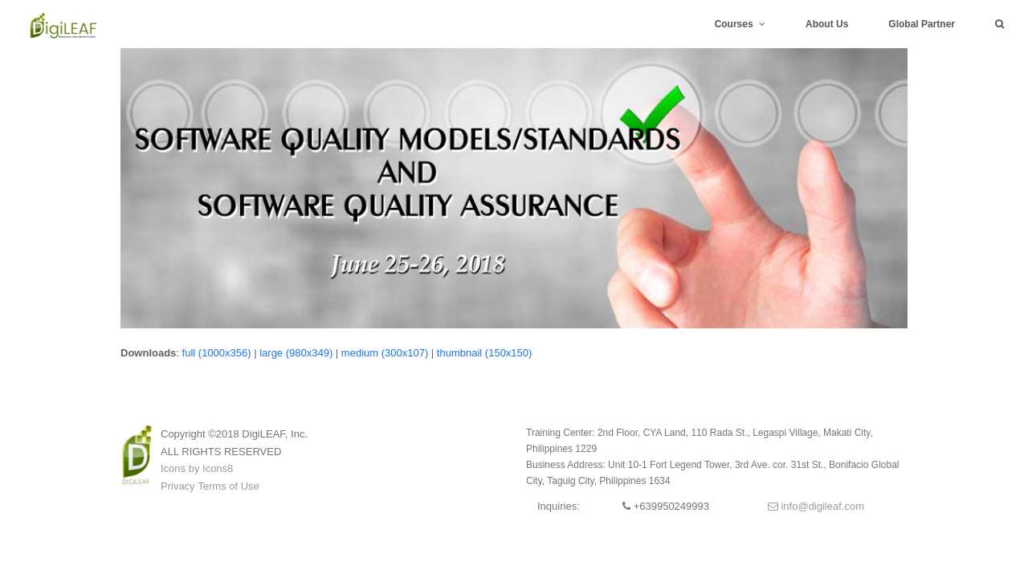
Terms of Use (228, 486)
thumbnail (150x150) (484, 353)
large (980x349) (295, 353)
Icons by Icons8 (197, 468)
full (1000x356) (216, 353)
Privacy (178, 486)
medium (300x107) (384, 353)
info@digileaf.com (816, 506)
